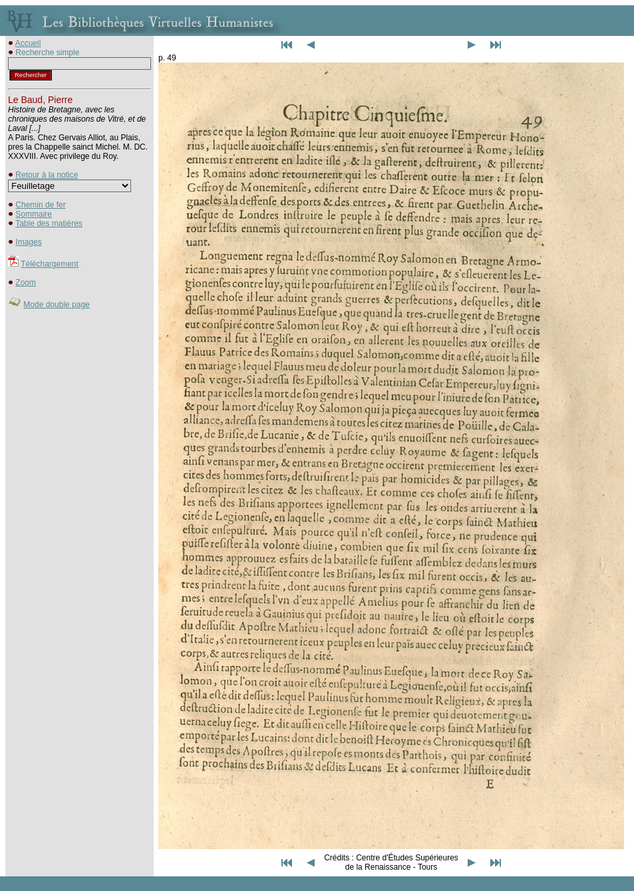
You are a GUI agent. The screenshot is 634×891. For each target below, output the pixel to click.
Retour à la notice (46, 175)
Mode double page (56, 304)
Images (28, 242)
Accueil (28, 43)
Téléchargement (50, 264)
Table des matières (48, 223)
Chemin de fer (40, 204)
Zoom (25, 282)
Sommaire (33, 214)
